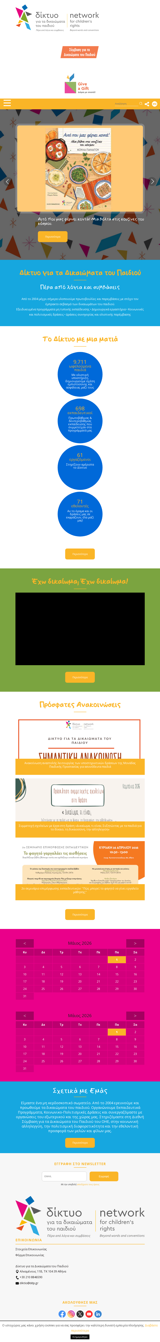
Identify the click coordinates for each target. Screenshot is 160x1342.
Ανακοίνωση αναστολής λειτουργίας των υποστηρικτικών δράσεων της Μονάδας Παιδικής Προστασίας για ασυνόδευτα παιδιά (80, 764)
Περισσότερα (52, 236)
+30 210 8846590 (28, 1277)
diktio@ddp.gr (26, 1283)
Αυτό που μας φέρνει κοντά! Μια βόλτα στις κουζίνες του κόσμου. (91, 221)
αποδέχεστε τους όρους (88, 1184)
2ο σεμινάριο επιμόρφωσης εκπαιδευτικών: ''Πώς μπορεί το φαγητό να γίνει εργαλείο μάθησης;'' (80, 890)
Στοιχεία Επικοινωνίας (31, 1249)
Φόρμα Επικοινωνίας (29, 1255)
